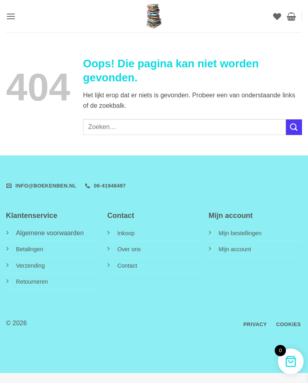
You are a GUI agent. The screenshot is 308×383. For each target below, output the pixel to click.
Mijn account (235, 249)
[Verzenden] (294, 127)
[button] (11, 16)
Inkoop (125, 233)
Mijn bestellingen (240, 233)
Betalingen (29, 249)
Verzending (30, 265)
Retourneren (32, 281)
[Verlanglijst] (277, 16)
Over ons (128, 249)
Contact (127, 265)
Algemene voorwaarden (50, 233)
